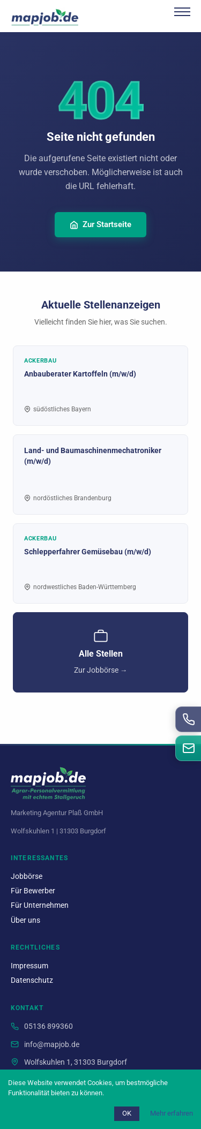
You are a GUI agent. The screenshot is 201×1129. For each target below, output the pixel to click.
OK (126, 1113)
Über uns (25, 920)
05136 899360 (48, 1026)
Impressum (29, 965)
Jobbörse (26, 876)
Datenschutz (32, 980)
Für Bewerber (33, 890)
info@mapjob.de (51, 1044)
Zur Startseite (100, 224)
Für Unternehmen (40, 905)
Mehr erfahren (171, 1113)
